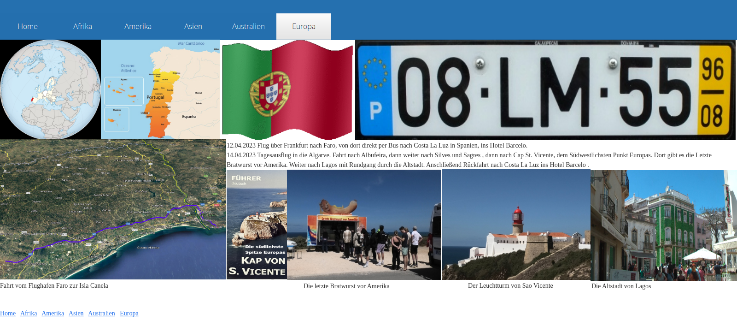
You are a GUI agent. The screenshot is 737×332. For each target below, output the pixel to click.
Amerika (52, 313)
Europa (129, 313)
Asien (76, 313)
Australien (101, 313)
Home (8, 313)
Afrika (28, 313)
